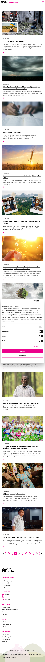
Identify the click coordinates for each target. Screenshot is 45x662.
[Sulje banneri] (42, 301)
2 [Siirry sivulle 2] (11, 553)
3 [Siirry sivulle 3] (15, 553)
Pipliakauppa (6, 637)
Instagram (8, 597)
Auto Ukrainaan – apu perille (13, 41)
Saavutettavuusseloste (9, 657)
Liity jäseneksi (6, 627)
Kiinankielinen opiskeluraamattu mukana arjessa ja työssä (21, 222)
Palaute (4, 614)
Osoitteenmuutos (7, 612)
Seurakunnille (6, 639)
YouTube (7, 599)
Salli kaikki (22, 351)
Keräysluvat (5, 654)
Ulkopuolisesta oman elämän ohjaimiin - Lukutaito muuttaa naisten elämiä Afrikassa (21, 448)
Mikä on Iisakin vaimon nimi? (13, 132)
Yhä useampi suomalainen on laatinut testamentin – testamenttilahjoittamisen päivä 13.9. (21, 268)
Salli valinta (22, 355)
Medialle (4, 641)
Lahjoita (4, 622)
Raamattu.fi (6, 634)
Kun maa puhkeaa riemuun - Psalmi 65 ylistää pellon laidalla (22, 177)
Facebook (7, 594)
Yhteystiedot (6, 607)
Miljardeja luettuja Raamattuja (14, 494)
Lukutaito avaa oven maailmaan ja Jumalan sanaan (21, 403)
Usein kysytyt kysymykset (10, 609)
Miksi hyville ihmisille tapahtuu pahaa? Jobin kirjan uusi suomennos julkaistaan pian (21, 88)
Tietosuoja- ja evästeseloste (18, 654)
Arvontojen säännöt (34, 654)
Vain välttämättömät (22, 360)
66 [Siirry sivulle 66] (38, 553)
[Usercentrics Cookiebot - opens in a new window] (32, 301)
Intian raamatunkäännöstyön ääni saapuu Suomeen (21, 537)
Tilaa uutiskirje (6, 624)
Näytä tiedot (37, 346)
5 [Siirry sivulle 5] (23, 553)
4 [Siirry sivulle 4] (19, 553)
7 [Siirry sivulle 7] (32, 553)
